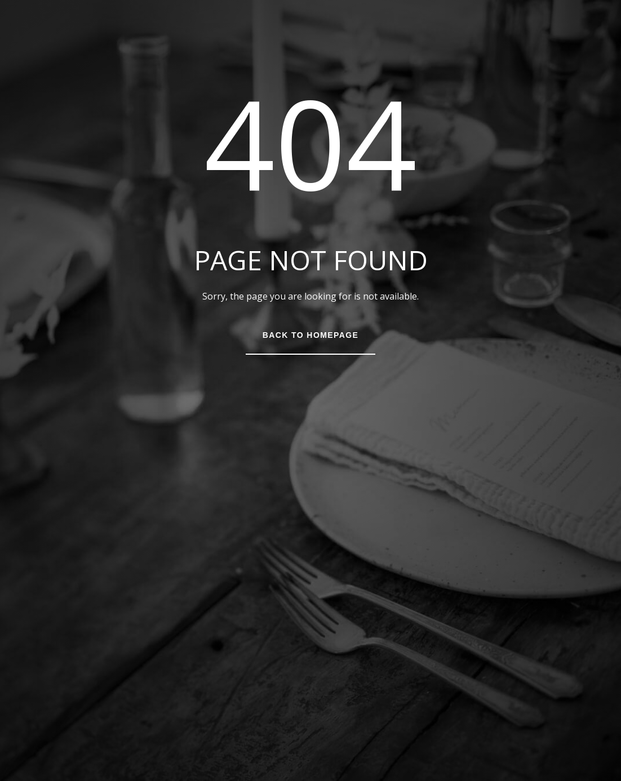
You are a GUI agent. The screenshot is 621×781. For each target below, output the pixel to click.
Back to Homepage (310, 335)
